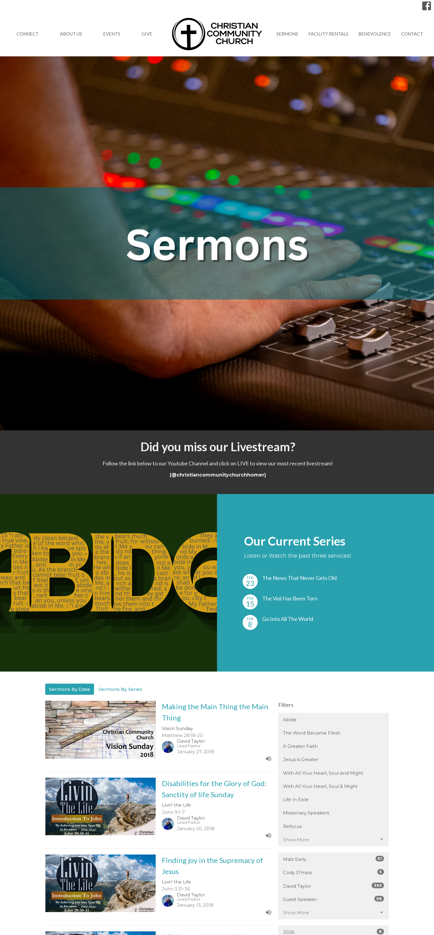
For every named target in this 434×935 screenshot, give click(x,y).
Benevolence (374, 33)
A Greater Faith (300, 746)
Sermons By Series (120, 689)
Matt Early (333, 859)
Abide (290, 719)
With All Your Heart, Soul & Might (320, 786)
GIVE (147, 33)
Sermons (287, 33)
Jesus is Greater (301, 759)
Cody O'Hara (333, 872)
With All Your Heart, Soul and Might (323, 773)
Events (111, 33)
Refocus (292, 826)
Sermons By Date (69, 689)
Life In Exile (296, 799)
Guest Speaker (333, 899)
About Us (71, 33)
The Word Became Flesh (311, 733)
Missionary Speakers (306, 813)
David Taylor (333, 886)
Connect (28, 33)
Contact (412, 33)
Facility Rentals (328, 33)
